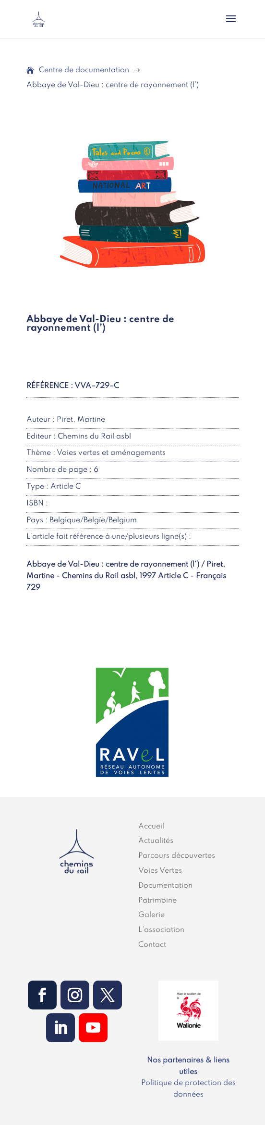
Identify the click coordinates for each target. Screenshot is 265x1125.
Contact (152, 945)
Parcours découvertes (176, 856)
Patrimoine (157, 901)
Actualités (155, 841)
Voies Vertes (160, 871)
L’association (161, 930)
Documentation (165, 886)
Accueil (151, 826)
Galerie (151, 915)
